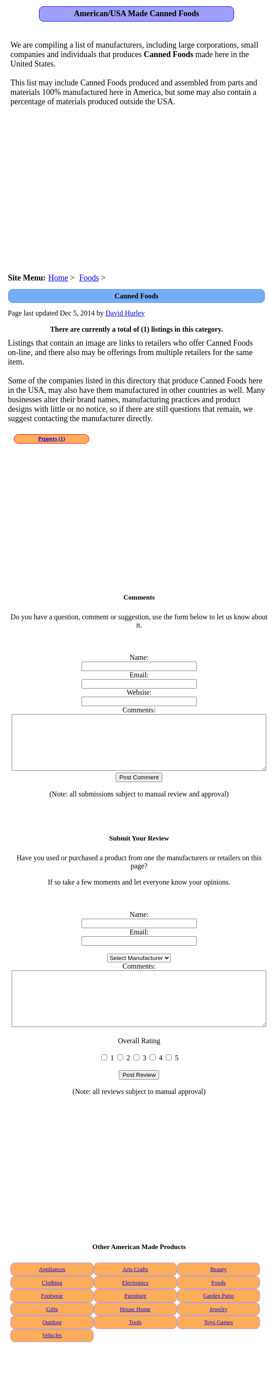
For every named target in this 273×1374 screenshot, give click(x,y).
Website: (139, 692)
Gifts (52, 1330)
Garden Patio (218, 1317)
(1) (51, 439)
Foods (218, 1304)
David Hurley (125, 313)
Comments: (139, 710)
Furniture (135, 1317)
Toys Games (218, 1343)
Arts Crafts (135, 1290)
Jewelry (218, 1330)
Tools (135, 1343)
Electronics (135, 1304)
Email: (139, 675)
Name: (139, 657)
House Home (135, 1330)
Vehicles (52, 1356)
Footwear (52, 1317)
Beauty (218, 1290)
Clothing (52, 1304)
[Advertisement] (136, 186)
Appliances (52, 1290)
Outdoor (51, 1343)
